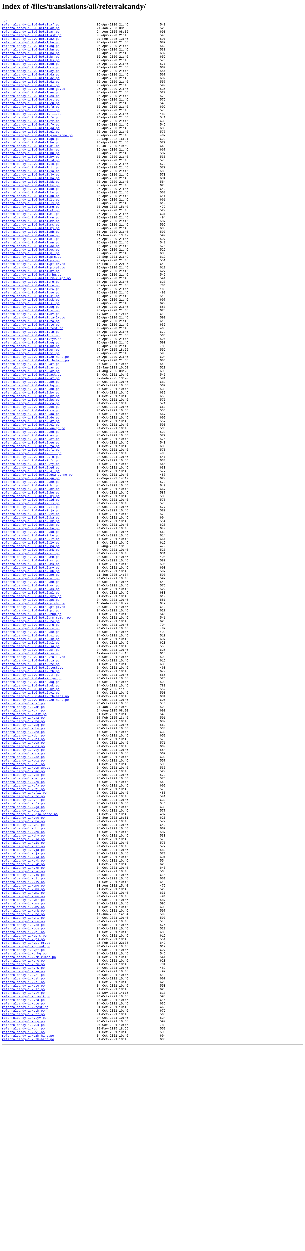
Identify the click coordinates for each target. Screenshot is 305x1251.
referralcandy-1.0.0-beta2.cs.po (31, 484)
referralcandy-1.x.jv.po (23, 1020)
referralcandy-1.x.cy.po (23, 896)
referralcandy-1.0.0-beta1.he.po (31, 167)
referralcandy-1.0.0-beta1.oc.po (31, 291)
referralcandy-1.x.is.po (23, 1007)
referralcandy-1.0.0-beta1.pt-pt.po (33, 317)
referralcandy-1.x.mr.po (23, 1076)
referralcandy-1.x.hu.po (23, 995)
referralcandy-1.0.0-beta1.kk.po (31, 214)
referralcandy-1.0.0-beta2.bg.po (31, 459)
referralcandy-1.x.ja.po (23, 1016)
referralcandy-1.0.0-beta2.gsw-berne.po (37, 566)
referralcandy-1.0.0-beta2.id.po (31, 596)
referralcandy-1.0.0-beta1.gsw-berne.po (37, 158)
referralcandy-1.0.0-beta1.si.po (31, 351)
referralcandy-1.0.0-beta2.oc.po (31, 699)
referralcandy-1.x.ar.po (23, 849)
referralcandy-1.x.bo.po (23, 875)
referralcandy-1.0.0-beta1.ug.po (31, 407)
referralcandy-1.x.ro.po (23, 1149)
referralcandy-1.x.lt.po (23, 1050)
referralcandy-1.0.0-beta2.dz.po (31, 501)
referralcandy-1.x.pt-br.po (26, 1127)
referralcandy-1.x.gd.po (23, 965)
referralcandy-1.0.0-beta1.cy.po (31, 81)
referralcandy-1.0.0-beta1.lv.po (31, 240)
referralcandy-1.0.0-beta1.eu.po (31, 120)
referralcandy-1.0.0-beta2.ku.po (31, 639)
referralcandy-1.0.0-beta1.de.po (31, 90)
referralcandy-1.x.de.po (23, 905)
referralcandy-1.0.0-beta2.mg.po (31, 652)
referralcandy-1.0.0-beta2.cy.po (31, 489)
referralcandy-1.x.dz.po (23, 909)
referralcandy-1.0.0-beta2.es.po (31, 519)
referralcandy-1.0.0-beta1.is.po (31, 193)
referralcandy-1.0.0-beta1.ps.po (31, 309)
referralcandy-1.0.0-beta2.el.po (31, 506)
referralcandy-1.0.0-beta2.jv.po (31, 613)
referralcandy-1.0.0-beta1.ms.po (31, 266)
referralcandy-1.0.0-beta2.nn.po (31, 694)
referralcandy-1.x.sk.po (23, 1170)
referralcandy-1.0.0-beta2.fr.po (31, 549)
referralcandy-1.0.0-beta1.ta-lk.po (33, 377)
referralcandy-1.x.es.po (23, 926)
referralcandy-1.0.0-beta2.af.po (31, 433)
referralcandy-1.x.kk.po (23, 1029)
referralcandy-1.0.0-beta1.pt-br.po (33, 313)
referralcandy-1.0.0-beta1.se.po (31, 347)
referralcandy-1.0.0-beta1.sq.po (31, 364)
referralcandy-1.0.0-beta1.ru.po (31, 339)
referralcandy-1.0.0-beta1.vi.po (31, 420)
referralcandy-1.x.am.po (23, 844)
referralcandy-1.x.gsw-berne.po (30, 973)
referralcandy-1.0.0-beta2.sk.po (31, 763)
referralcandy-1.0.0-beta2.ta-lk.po (33, 784)
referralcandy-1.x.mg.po (23, 1059)
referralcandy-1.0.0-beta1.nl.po (31, 283)
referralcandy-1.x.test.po (25, 1205)
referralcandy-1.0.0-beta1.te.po (31, 386)
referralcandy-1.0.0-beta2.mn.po (31, 664)
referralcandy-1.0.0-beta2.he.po (31, 574)
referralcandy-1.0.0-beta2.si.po (31, 759)
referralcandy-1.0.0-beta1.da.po (31, 86)
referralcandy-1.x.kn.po (23, 1037)
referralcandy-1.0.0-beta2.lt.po (31, 643)
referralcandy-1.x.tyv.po (24, 1218)
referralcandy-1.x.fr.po (23, 956)
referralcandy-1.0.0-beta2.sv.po (31, 780)
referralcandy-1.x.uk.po (23, 1226)
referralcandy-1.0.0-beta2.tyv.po (31, 810)
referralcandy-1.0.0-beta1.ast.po (31, 38)
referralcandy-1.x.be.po (23, 862)
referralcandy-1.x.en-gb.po (26, 917)
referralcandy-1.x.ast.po (24, 853)
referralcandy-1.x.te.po (23, 1200)
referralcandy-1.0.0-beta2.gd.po (31, 557)
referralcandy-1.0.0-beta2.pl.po (31, 707)
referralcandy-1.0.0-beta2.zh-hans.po (35, 832)
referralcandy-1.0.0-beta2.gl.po (31, 562)
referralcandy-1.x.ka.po (23, 1025)
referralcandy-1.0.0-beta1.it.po (31, 197)
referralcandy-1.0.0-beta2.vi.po (31, 827)
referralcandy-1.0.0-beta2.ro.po (31, 742)
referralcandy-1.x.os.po (23, 1110)
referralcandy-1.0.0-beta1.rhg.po (31, 326)
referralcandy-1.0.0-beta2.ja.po (31, 609)
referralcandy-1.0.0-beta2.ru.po (31, 746)
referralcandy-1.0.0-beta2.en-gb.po (33, 510)
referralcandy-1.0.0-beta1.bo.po (31, 60)
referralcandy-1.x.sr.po (23, 1183)
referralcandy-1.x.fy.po (23, 960)
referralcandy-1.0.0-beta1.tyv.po (31, 403)
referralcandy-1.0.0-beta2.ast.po (31, 446)
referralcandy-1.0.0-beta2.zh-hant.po (35, 836)
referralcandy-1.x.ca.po (23, 887)
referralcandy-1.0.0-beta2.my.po (31, 677)
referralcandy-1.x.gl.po (23, 969)
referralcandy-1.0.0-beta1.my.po (31, 270)
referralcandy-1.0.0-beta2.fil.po (31, 540)
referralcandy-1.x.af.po (23, 840)
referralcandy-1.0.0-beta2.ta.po (31, 789)
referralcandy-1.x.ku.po (23, 1046)
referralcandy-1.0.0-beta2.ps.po (31, 716)
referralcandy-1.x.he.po (23, 982)
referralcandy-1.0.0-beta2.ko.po (31, 634)
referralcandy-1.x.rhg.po (24, 1140)
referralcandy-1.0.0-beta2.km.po (31, 626)
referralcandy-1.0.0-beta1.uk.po (31, 411)
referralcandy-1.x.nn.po (23, 1102)
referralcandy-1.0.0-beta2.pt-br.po (33, 720)
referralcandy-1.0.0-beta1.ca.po (31, 73)
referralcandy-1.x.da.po (23, 900)
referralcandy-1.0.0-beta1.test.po (32, 390)
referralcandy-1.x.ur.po (23, 1230)
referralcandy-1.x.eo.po (23, 922)
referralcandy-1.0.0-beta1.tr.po (31, 399)
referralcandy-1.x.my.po (23, 1085)
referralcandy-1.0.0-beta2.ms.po (31, 673)
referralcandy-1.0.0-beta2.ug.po (31, 814)
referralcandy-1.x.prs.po (24, 1119)
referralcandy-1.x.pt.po (23, 1136)
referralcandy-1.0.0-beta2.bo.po (31, 467)
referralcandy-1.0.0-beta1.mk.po (31, 249)
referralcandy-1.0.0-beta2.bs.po (31, 476)
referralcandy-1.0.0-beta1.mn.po (31, 257)
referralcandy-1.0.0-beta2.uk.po (31, 819)
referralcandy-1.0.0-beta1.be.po (31, 47)
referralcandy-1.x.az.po (23, 857)
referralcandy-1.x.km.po (23, 1033)
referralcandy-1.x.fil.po (24, 947)
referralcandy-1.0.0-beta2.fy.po (31, 553)
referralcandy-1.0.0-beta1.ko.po (31, 227)
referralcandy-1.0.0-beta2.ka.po (31, 617)
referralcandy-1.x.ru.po (23, 1153)
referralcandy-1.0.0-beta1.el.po (31, 98)
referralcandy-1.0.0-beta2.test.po (32, 797)
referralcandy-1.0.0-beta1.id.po (31, 189)
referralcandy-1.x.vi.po (23, 1235)
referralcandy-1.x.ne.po (23, 1093)
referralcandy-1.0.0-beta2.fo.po (31, 544)
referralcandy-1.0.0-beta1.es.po (31, 111)
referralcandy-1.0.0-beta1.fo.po (31, 137)
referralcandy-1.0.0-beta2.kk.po (31, 622)
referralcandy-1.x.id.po (23, 1003)
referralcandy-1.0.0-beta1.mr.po (31, 261)
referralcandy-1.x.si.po (23, 1166)
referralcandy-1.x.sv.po (23, 1187)
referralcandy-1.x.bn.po (23, 870)
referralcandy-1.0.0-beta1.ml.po (31, 253)
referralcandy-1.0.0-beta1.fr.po (31, 141)
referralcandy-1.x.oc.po (23, 1106)
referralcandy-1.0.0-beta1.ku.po (31, 231)
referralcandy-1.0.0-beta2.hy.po (31, 592)
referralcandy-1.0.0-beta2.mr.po (31, 669)
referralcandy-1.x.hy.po (23, 999)
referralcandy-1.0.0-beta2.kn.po (31, 630)
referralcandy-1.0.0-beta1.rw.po (31, 343)
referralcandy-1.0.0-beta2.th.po (31, 802)
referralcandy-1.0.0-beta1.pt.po (31, 321)
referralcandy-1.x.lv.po (23, 1055)
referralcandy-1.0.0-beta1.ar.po (31, 34)
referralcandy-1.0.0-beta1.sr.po (31, 369)
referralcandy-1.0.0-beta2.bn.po (31, 463)
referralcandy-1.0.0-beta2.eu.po (31, 527)
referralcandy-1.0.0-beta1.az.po (31, 43)
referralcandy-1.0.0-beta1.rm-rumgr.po (36, 330)
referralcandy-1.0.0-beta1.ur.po (31, 416)
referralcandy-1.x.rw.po (23, 1157)
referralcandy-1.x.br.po (23, 879)
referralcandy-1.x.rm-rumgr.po (29, 1145)
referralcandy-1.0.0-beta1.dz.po (31, 94)
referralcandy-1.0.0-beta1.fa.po (31, 124)
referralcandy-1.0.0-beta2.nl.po (31, 690)
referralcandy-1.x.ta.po (23, 1196)
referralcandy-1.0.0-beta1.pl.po (31, 300)
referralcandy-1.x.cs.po (23, 892)
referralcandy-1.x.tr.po (23, 1213)
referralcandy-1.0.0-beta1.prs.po (31, 304)
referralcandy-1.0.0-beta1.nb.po (31, 274)
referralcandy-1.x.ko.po (23, 1042)
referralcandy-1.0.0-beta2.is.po (31, 600)
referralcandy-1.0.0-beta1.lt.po (31, 236)
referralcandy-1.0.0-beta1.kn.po (31, 223)
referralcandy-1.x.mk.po (23, 1063)
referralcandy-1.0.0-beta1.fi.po (31, 128)
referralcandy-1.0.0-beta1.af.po (31, 26)
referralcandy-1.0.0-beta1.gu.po (31, 163)
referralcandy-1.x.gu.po (23, 977)
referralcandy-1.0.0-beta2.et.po (31, 523)
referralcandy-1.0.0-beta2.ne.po (31, 686)
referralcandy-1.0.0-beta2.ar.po (31, 441)
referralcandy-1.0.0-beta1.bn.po (31, 56)
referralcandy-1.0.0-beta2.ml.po (31, 660)
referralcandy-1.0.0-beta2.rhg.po (31, 733)
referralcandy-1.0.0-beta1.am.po (31, 30)
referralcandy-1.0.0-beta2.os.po (31, 703)
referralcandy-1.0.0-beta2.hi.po (31, 579)
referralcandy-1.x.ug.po (23, 1222)
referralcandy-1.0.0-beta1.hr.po (31, 176)
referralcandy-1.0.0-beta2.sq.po (31, 772)
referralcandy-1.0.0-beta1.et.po (31, 116)
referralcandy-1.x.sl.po (23, 1175)
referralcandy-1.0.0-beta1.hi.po (31, 171)
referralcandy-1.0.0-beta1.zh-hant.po (35, 429)
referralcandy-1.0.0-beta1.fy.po (31, 146)
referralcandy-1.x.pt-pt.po (26, 1132)
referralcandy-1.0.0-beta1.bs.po (31, 68)
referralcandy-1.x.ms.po (23, 1080)
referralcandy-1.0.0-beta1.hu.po (31, 180)
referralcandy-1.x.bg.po (23, 866)
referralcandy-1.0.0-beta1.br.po (31, 64)
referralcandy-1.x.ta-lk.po (26, 1192)
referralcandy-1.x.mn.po (23, 1072)
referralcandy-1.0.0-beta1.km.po (31, 219)
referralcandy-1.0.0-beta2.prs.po (31, 712)
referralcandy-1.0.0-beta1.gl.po (31, 154)
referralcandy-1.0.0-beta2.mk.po (31, 656)
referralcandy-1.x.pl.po (23, 1115)
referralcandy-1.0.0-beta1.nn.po (31, 287)
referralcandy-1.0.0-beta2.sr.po (31, 776)
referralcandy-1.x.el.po (23, 913)
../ (4, 21)
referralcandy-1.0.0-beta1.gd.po (31, 150)
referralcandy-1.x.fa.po (23, 939)
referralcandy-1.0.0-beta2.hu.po (31, 587)
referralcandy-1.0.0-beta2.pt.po (31, 729)
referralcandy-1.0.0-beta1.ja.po (31, 201)
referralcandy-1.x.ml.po (23, 1067)
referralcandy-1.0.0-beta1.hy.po (31, 184)
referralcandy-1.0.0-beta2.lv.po (31, 647)
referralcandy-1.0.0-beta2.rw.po (31, 750)
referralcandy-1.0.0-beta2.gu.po (31, 570)
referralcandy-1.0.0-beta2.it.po (31, 604)
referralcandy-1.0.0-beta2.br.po (31, 471)
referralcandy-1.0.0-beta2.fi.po (31, 536)
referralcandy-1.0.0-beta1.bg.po (31, 51)
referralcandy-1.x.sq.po (23, 1179)
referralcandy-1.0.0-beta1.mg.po (31, 244)
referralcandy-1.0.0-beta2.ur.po (31, 823)
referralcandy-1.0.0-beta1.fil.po (31, 133)
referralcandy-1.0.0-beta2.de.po (31, 497)
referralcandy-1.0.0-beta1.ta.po (31, 381)
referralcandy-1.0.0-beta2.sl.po (31, 767)
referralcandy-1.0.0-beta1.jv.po (31, 206)
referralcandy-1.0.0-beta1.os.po (31, 296)
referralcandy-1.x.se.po (23, 1162)
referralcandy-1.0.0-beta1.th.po (31, 394)
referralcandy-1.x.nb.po (23, 1089)
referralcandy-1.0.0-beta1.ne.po (31, 279)
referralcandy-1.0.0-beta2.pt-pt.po (33, 724)
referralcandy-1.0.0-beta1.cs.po (31, 77)
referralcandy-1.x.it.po (23, 1012)
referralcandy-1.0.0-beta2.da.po (31, 493)
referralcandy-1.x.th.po (23, 1209)
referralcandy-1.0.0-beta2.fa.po (31, 532)
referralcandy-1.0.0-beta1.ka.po (31, 210)
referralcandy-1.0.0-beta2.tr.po (31, 806)
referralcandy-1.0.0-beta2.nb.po (31, 682)
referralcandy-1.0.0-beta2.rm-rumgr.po (36, 737)
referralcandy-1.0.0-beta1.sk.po (31, 356)
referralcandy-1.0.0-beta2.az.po (31, 450)
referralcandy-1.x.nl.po (23, 1097)
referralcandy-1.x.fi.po (23, 943)
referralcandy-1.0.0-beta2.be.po (31, 454)
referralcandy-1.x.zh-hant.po (28, 1243)
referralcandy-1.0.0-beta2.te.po (31, 793)
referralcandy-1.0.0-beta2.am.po (31, 437)
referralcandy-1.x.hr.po (23, 990)
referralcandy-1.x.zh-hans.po (28, 1239)
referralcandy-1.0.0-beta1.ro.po (31, 334)
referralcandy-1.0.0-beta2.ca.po (31, 480)
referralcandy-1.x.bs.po (23, 883)
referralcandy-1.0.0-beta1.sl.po (31, 360)
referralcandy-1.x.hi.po (23, 986)
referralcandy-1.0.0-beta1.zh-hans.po (35, 424)
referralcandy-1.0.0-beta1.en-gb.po (33, 103)
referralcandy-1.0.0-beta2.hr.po (31, 583)
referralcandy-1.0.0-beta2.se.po (31, 754)
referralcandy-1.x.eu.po (23, 935)
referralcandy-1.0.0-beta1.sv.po (31, 373)
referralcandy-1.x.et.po (23, 930)
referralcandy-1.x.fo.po (23, 952)
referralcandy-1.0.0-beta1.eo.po (31, 107)
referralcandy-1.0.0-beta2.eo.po (31, 514)
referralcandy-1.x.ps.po (23, 1123)
